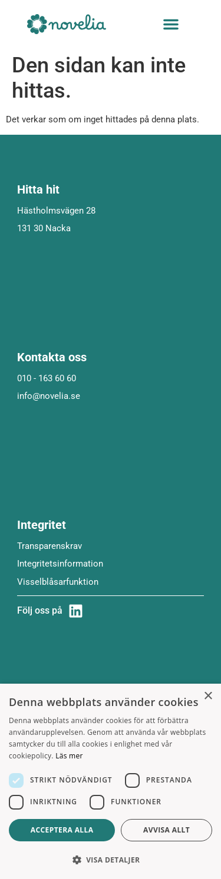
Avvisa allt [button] (166, 830)
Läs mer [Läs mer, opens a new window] (69, 756)
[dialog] (110, 781)
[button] (171, 24)
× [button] (207, 696)
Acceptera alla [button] (62, 830)
